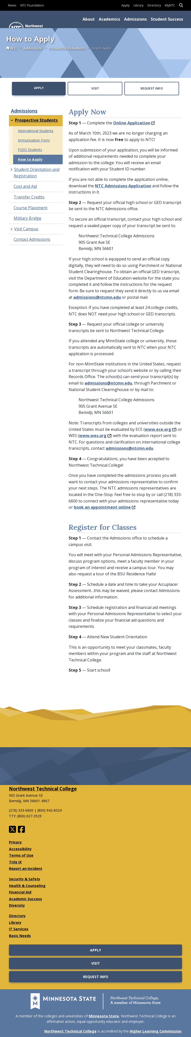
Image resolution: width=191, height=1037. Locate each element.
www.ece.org (160, 429)
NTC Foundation (32, 5)
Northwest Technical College (43, 788)
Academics (109, 19)
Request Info (152, 88)
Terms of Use (21, 855)
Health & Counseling (27, 885)
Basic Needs (20, 935)
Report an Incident (25, 868)
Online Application (134, 123)
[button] (181, 5)
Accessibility (20, 848)
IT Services (18, 929)
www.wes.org (95, 435)
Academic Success (25, 898)
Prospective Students (67, 48)
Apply (125, 5)
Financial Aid (20, 892)
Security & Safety (24, 879)
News (12, 5)
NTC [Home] (12, 48)
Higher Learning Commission (155, 1031)
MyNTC (170, 5)
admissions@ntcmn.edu (97, 297)
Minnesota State (104, 1016)
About (89, 19)
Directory (154, 5)
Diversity (17, 905)
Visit (95, 88)
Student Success (167, 19)
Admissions (135, 19)
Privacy (15, 842)
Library (138, 5)
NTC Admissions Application (123, 186)
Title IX (15, 862)
